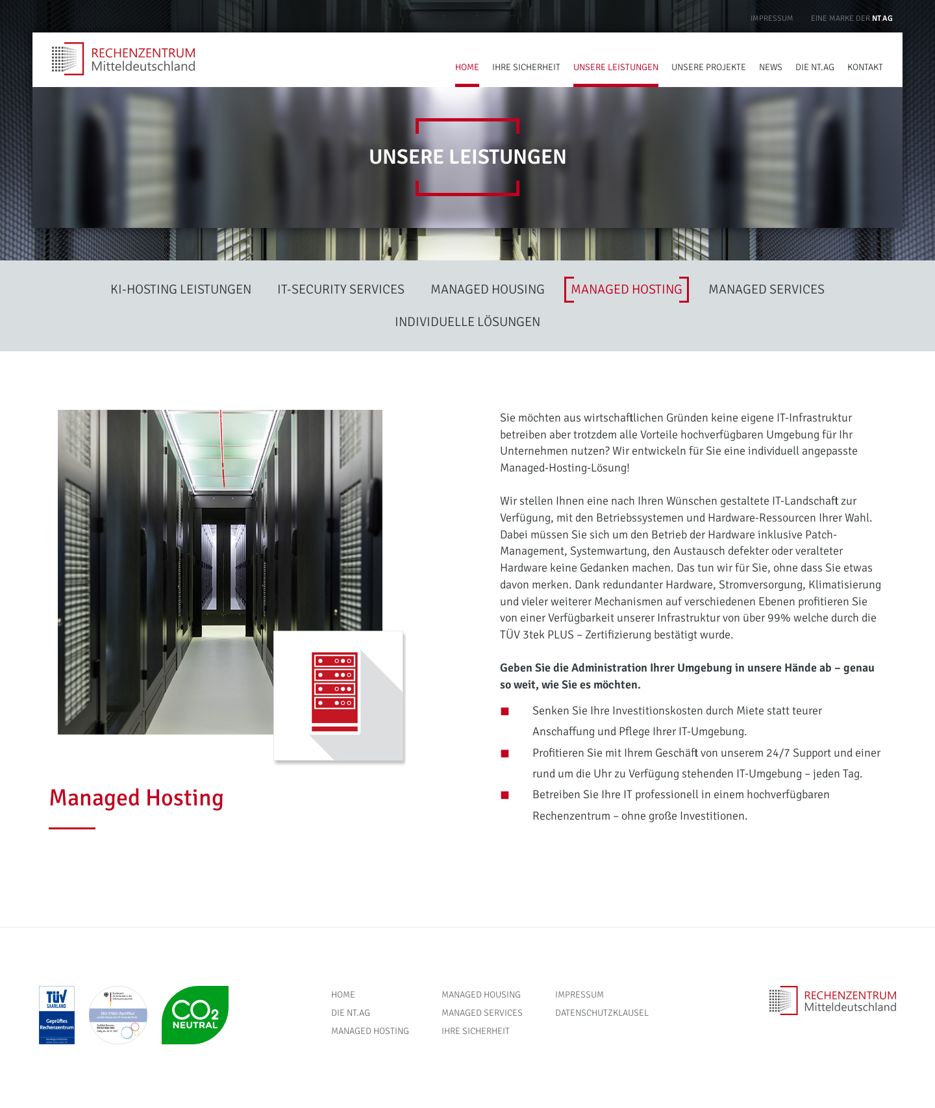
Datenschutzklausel (602, 1012)
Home (343, 994)
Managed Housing (481, 994)
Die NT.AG (350, 1012)
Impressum (772, 18)
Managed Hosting (370, 1031)
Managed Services (482, 1012)
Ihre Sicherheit (476, 1031)
